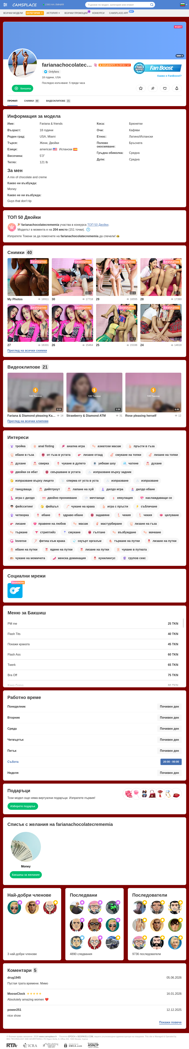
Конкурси (98, 13)
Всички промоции (77, 12)
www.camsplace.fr (48, 1036)
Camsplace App (119, 12)
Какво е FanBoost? (169, 75)
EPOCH (71, 1036)
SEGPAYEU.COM (85, 1036)
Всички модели (13, 13)
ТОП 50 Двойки (97, 224)
